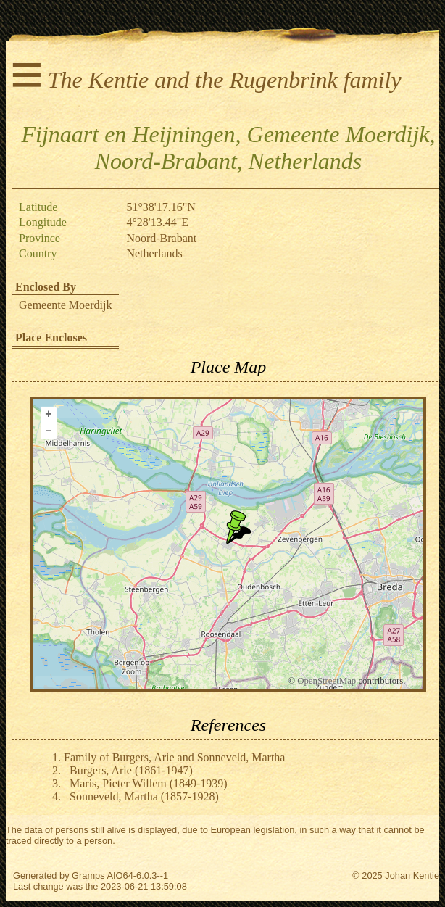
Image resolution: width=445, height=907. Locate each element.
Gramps (88, 875)
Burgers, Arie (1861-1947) (131, 770)
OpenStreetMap (326, 681)
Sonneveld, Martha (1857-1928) (144, 796)
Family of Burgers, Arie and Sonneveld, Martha (174, 757)
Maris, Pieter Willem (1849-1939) (149, 783)
